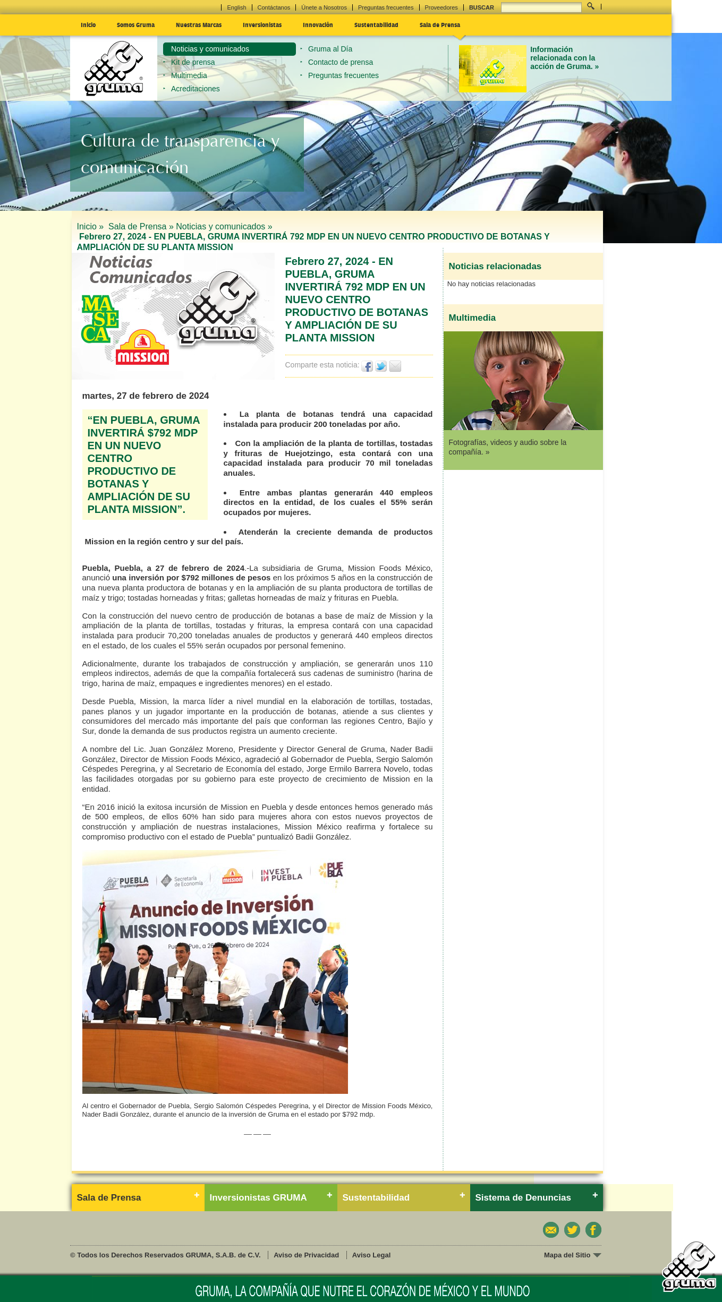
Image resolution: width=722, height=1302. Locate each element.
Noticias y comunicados (210, 49)
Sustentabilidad (376, 24)
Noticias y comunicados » (224, 226)
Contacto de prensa (340, 62)
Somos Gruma (136, 24)
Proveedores (441, 7)
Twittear (381, 366)
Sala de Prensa (440, 24)
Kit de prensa (193, 62)
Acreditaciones (195, 88)
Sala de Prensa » (141, 226)
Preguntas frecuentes (386, 7)
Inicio (88, 24)
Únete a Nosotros (324, 7)
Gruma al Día (330, 49)
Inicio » (91, 226)
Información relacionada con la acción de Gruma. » (564, 58)
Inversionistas (262, 24)
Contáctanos (274, 7)
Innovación (318, 24)
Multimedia (189, 75)
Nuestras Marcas (199, 24)
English (236, 7)
